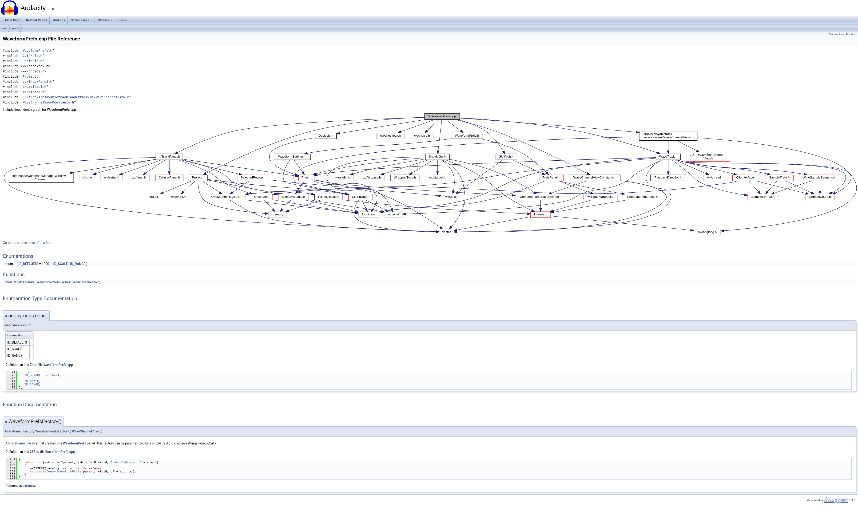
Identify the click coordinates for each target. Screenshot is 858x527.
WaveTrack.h (33, 92)
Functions (851, 34)
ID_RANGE (77, 264)
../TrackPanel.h (37, 81)
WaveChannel (83, 282)
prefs (15, 28)
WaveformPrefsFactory (54, 282)
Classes (105, 20)
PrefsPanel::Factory (19, 282)
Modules (58, 20)
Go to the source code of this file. (27, 243)
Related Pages (36, 20)
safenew (49, 471)
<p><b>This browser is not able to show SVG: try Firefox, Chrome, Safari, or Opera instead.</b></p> (430, 174)
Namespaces (81, 20)
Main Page (12, 20)
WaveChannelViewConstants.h (48, 102)
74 (32, 365)
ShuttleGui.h (34, 87)
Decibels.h (32, 61)
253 (33, 452)
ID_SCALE (60, 264)
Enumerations (836, 34)
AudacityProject (124, 462)
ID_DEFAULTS (28, 264)
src (5, 28)
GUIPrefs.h (32, 56)
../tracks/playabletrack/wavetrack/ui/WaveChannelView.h (76, 97)
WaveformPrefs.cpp (58, 365)
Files (123, 20)
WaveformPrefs (74, 443)
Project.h (31, 76)
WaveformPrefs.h (37, 50)
